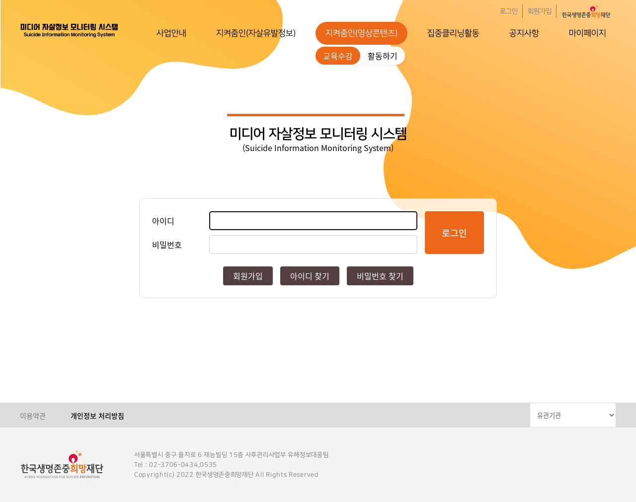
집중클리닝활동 (453, 33)
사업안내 (171, 33)
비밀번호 (167, 245)
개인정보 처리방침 (97, 415)
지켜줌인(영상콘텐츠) (361, 33)
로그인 (509, 11)
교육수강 (338, 56)
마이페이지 (587, 33)
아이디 (163, 221)
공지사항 (524, 33)
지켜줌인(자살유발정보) (256, 33)
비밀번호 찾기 (380, 276)
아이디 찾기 (309, 276)
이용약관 (33, 415)
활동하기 (383, 56)
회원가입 (540, 11)
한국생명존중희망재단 (69, 30)
